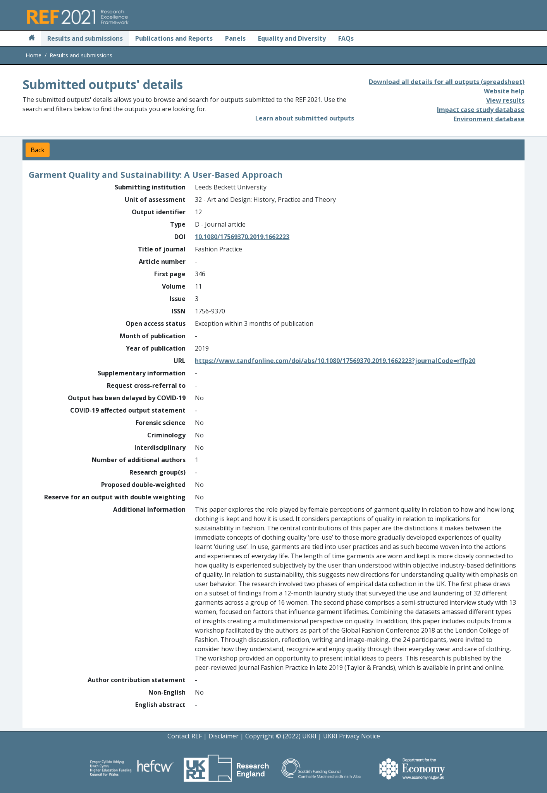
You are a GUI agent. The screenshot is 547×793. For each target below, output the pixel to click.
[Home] (32, 38)
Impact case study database (481, 109)
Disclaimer (223, 736)
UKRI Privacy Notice (351, 736)
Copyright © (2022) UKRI (281, 736)
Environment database (489, 119)
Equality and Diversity (292, 38)
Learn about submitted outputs (304, 118)
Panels (235, 38)
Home (33, 55)
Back (38, 150)
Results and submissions (85, 38)
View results (505, 100)
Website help (504, 91)
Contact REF (184, 736)
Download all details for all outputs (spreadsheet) (447, 81)
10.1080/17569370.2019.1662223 (242, 236)
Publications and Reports (174, 38)
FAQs (346, 38)
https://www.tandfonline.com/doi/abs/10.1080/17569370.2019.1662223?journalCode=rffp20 (335, 360)
